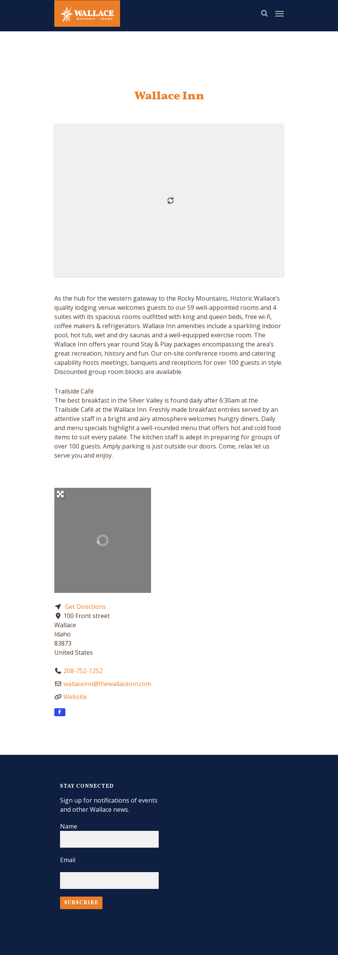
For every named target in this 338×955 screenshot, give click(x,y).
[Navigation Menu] (279, 13)
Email (67, 860)
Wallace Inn (169, 96)
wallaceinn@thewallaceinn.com (107, 684)
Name (68, 826)
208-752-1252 (82, 671)
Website (75, 697)
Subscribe (81, 902)
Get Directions (85, 606)
